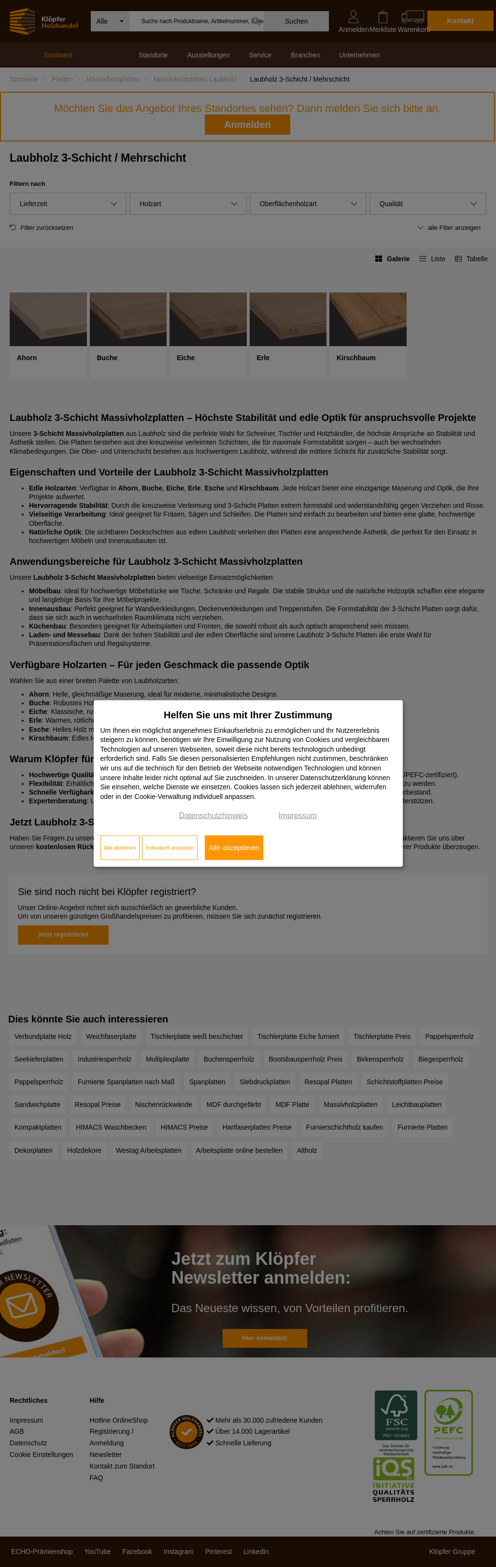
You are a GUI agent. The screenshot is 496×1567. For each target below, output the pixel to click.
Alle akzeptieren (234, 848)
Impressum (298, 815)
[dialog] (248, 783)
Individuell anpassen (170, 848)
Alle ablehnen (120, 848)
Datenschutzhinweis (213, 815)
